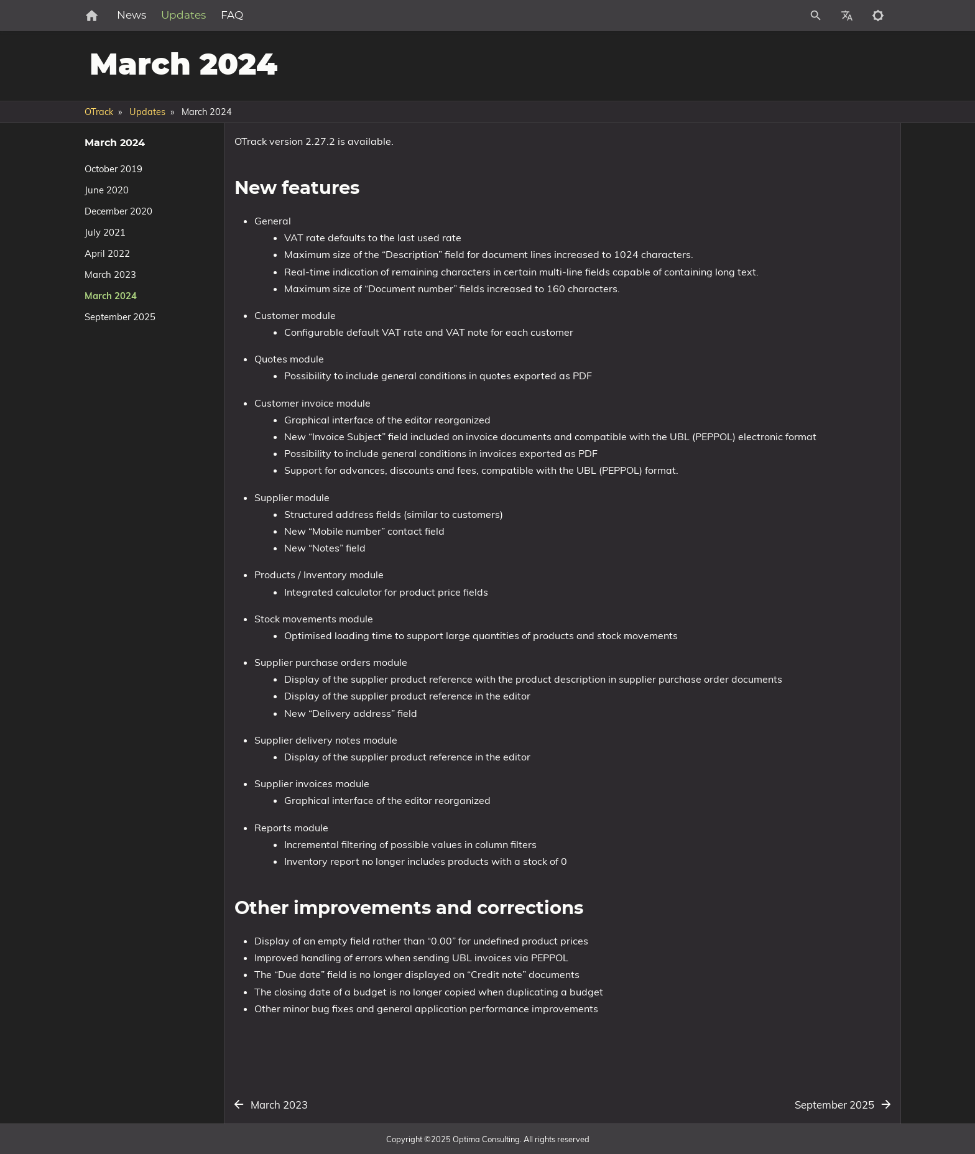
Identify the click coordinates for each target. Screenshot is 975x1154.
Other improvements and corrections (789, 182)
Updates (224, 16)
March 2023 (110, 274)
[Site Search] (760, 15)
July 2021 (105, 232)
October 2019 (113, 169)
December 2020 (118, 211)
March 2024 (111, 296)
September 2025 (120, 317)
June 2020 (107, 190)
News (172, 16)
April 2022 (107, 253)
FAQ (273, 16)
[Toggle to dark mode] (878, 15)
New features (743, 172)
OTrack (99, 112)
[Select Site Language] (846, 15)
